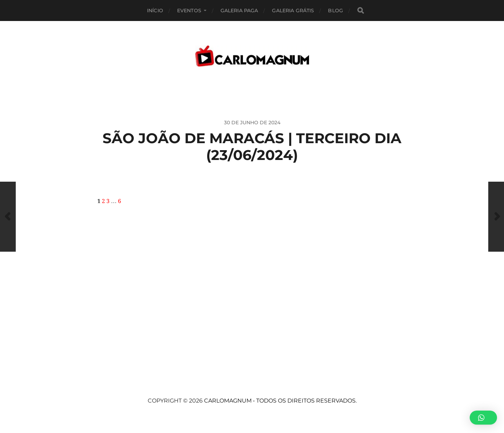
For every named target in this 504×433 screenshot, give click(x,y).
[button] (483, 418)
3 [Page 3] (108, 201)
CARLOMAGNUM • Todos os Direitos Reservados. (280, 400)
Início (155, 10)
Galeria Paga (239, 10)
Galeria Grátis (293, 10)
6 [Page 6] (119, 201)
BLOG (335, 10)
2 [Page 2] (103, 201)
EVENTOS (189, 10)
